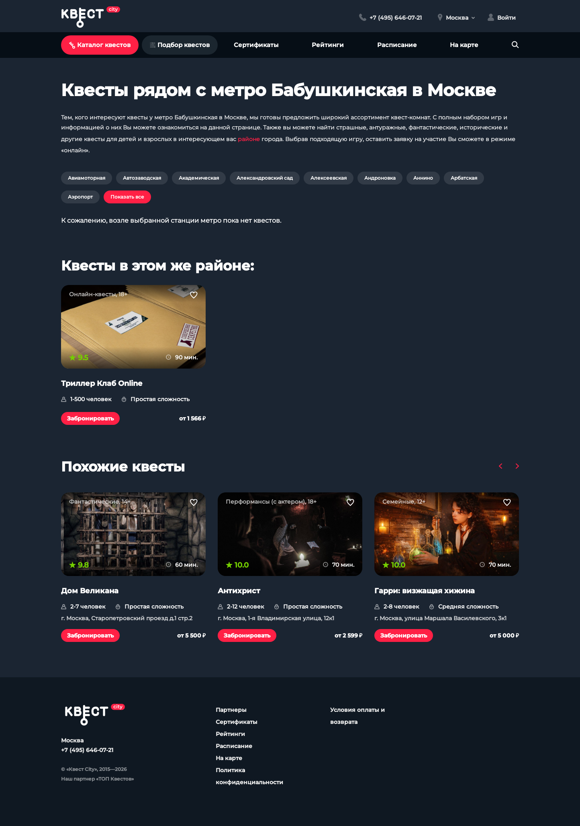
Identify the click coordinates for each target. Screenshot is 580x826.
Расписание (397, 45)
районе (249, 139)
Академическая (199, 178)
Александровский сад (265, 178)
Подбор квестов (180, 45)
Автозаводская (142, 178)
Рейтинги (328, 45)
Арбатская (464, 178)
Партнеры (231, 709)
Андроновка (380, 178)
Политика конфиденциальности (249, 776)
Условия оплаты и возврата (357, 716)
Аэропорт (80, 197)
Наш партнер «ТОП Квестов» (97, 779)
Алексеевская (328, 178)
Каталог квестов (100, 45)
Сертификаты (256, 45)
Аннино (423, 178)
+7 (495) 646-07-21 (87, 750)
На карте (464, 45)
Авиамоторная (86, 178)
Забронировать (90, 418)
